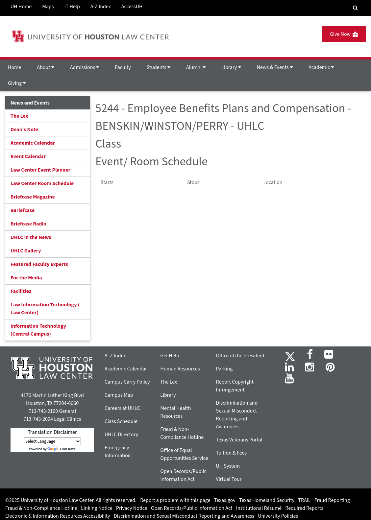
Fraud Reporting (332, 500)
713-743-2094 (38, 419)
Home (14, 67)
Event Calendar (28, 156)
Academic (321, 67)
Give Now (344, 34)
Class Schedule (121, 421)
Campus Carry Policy (127, 382)
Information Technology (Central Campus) (38, 330)
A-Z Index (100, 6)
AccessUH (132, 6)
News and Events (30, 102)
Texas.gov (224, 500)
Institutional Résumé (259, 508)
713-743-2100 (43, 411)
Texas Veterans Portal (239, 439)
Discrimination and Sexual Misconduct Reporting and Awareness (184, 516)
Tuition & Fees (231, 453)
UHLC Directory (121, 434)
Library (231, 67)
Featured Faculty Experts (39, 264)
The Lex (19, 116)
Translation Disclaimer (52, 432)
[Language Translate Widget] (52, 441)
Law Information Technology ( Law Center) (45, 308)
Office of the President (240, 355)
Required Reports (304, 508)
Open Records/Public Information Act (192, 508)
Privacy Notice (131, 508)
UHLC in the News (31, 237)
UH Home (21, 6)
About (45, 67)
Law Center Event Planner (40, 170)
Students (158, 67)
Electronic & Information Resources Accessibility (57, 516)
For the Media (26, 277)
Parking (224, 368)
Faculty (123, 67)
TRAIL (304, 500)
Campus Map (119, 395)
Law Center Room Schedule (42, 183)
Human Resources (180, 368)
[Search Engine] (355, 8)
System (228, 466)
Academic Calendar (33, 143)
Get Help (169, 355)
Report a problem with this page (175, 500)
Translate (61, 449)
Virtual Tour (229, 479)
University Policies (278, 516)
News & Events (275, 67)
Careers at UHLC (122, 408)
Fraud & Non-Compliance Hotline (41, 508)
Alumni (196, 67)
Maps (48, 6)
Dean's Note (24, 129)
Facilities (21, 291)
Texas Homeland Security (266, 500)
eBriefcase (23, 210)
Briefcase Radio (28, 223)
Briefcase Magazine (33, 197)
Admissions (84, 67)
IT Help (72, 6)
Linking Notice (96, 508)
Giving (17, 83)
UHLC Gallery (26, 250)
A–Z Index (115, 355)
